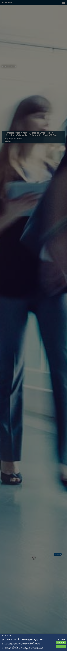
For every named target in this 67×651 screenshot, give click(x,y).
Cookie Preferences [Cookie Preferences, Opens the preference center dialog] (60, 640)
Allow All (60, 647)
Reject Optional (60, 644)
